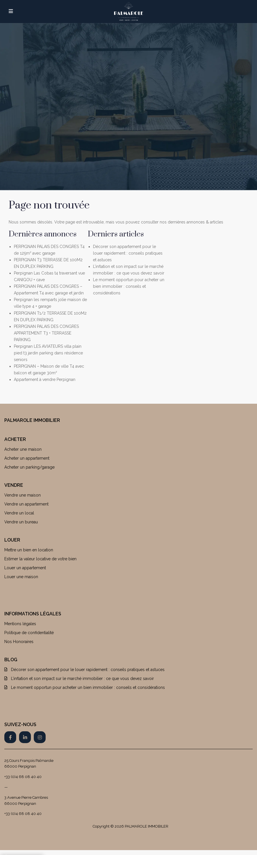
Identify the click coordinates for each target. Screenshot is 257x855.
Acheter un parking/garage (29, 467)
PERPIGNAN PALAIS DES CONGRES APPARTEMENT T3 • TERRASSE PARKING (46, 333)
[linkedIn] (25, 737)
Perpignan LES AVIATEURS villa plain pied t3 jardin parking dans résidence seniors (48, 353)
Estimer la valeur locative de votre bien (40, 559)
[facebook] (10, 737)
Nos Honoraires (18, 641)
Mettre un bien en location (28, 550)
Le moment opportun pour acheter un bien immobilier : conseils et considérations (128, 286)
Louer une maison (21, 576)
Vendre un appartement (26, 504)
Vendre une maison (22, 495)
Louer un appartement (25, 567)
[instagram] (40, 737)
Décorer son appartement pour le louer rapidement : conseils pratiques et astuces (128, 253)
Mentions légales (20, 623)
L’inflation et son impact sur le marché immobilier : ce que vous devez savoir (82, 678)
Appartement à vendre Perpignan (44, 379)
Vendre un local (19, 513)
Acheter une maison (23, 449)
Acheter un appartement (26, 458)
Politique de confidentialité (29, 632)
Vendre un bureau (21, 522)
